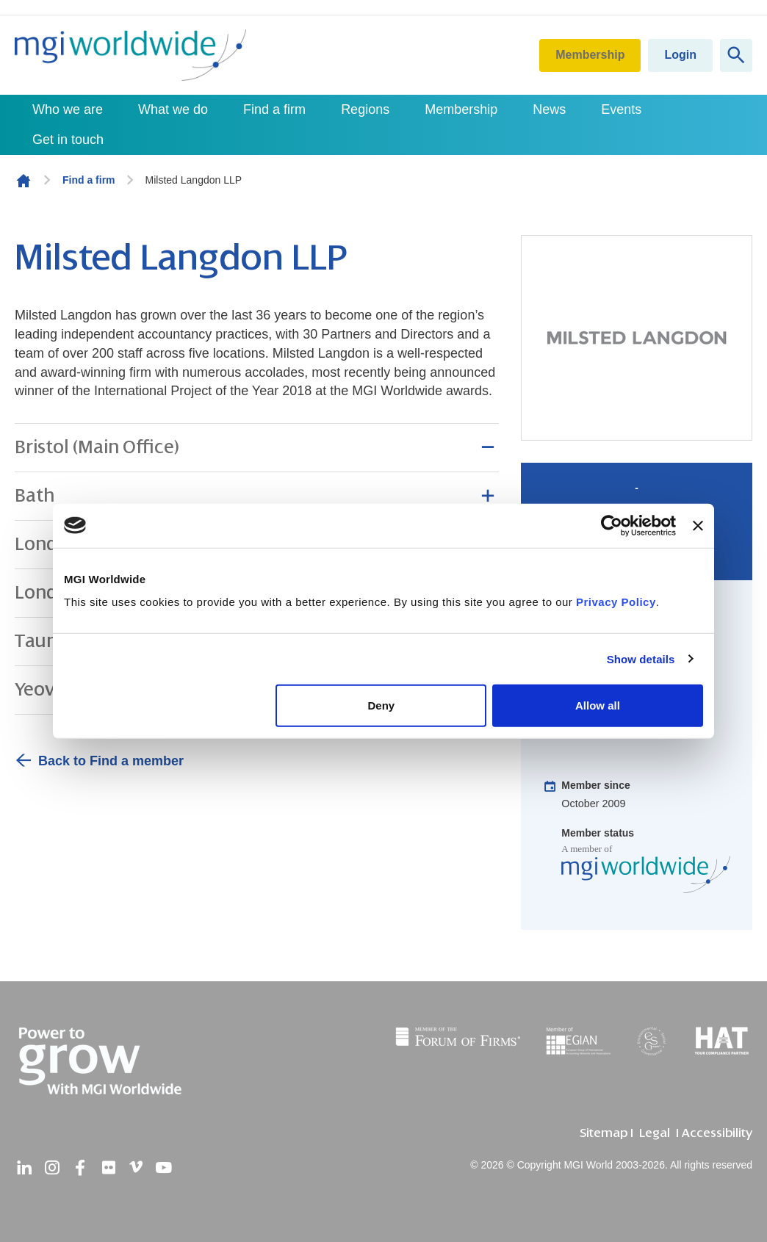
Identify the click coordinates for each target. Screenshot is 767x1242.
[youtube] (163, 1167)
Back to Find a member (111, 761)
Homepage (23, 180)
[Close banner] (698, 525)
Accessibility (717, 1133)
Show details (641, 658)
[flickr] (108, 1167)
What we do (173, 109)
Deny (381, 705)
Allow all (597, 705)
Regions (365, 109)
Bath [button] (34, 495)
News (549, 109)
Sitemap (603, 1133)
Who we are (67, 109)
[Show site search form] (736, 55)
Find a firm (274, 109)
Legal (654, 1133)
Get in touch (68, 139)
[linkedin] (24, 1167)
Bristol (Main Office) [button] (97, 447)
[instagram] (52, 1167)
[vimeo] (135, 1167)
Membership (589, 54)
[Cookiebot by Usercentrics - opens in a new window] (611, 525)
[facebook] (80, 1167)
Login (680, 54)
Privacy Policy (616, 602)
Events (621, 109)
